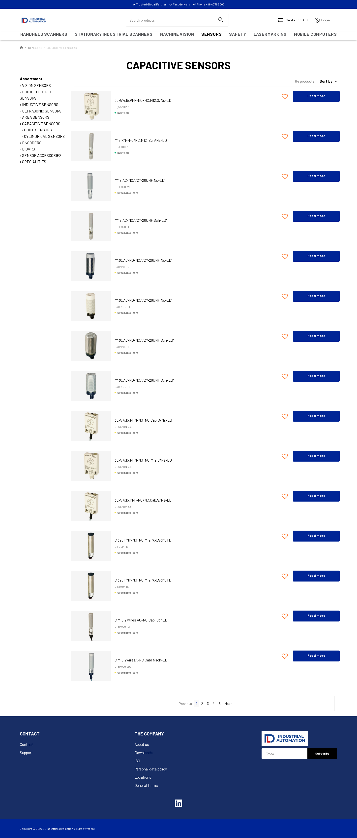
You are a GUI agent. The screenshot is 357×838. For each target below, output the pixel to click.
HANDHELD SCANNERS (43, 34)
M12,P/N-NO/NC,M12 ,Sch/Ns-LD (141, 140)
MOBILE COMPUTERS (315, 34)
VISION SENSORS (36, 85)
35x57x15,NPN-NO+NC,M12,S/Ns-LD (143, 460)
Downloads (143, 752)
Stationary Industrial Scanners (114, 34)
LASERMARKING (270, 34)
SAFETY (237, 34)
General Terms (146, 785)
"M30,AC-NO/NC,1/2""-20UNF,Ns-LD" (143, 260)
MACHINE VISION (177, 34)
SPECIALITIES (34, 161)
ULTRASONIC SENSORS (41, 111)
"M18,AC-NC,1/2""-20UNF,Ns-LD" (140, 180)
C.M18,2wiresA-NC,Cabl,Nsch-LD (141, 660)
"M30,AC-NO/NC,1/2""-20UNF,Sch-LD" (144, 340)
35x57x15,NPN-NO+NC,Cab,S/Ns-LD (143, 420)
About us (142, 744)
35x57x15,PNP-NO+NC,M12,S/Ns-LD (143, 100)
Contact (26, 744)
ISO (137, 761)
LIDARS (28, 148)
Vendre (90, 828)
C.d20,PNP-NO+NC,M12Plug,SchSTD (143, 540)
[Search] (220, 20)
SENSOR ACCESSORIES (41, 155)
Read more (316, 96)
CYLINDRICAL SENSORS (44, 136)
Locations (143, 777)
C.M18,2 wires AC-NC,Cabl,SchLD (141, 620)
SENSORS (211, 34)
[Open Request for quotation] (292, 20)
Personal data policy (151, 769)
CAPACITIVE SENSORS (41, 123)
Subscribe (322, 753)
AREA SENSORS (35, 117)
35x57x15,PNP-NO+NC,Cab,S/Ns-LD (143, 500)
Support (26, 752)
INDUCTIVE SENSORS (40, 104)
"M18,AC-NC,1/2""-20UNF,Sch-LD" (141, 220)
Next (228, 703)
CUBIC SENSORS (38, 129)
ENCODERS (31, 142)
